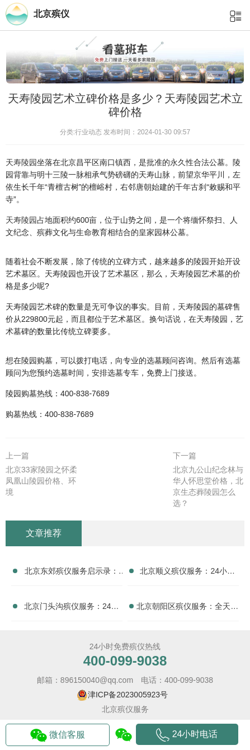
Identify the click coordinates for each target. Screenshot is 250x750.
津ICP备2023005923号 (128, 694)
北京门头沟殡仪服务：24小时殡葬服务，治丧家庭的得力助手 (71, 608)
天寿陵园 (21, 162)
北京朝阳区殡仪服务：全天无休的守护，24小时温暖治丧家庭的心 (187, 608)
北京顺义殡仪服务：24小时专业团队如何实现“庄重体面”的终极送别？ (187, 573)
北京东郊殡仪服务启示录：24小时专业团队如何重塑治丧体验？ (71, 573)
